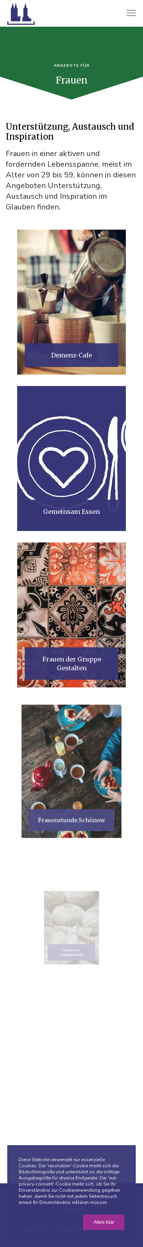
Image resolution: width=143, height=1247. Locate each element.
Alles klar (103, 1222)
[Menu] (128, 13)
